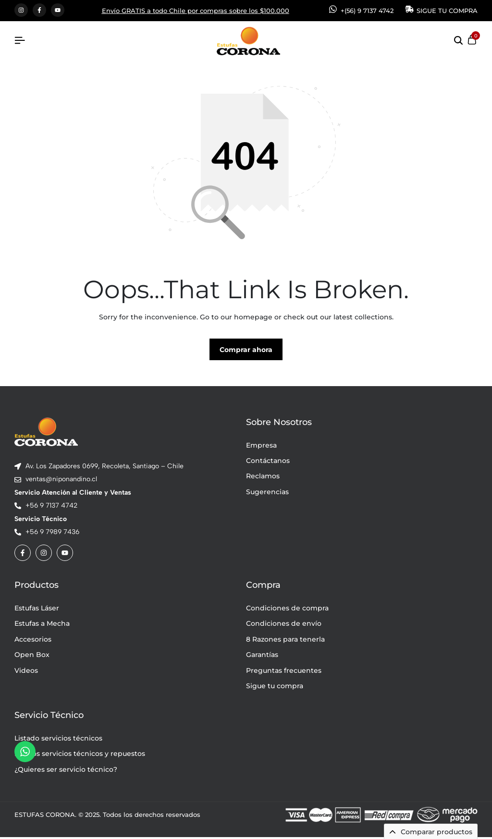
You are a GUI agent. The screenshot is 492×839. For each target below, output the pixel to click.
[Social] (22, 555)
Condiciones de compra (287, 610)
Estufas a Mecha (42, 625)
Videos (26, 672)
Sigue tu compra (274, 687)
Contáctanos (268, 462)
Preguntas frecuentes (283, 672)
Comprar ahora (246, 351)
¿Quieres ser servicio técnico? (65, 770)
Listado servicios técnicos (58, 740)
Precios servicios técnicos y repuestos (79, 755)
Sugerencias (267, 493)
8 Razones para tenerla (285, 641)
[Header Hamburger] (19, 40)
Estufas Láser (36, 610)
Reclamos (263, 478)
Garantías (262, 656)
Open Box (31, 656)
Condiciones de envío (283, 625)
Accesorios (32, 641)
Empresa (261, 446)
